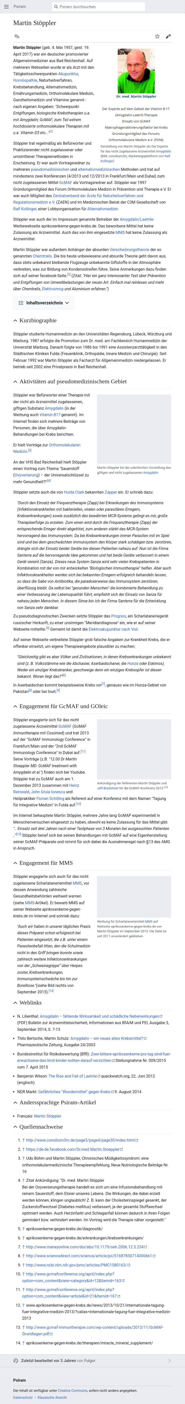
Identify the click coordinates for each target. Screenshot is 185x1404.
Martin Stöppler (47, 1116)
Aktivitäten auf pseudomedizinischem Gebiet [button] (73, 381)
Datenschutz (23, 1398)
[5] (47, 628)
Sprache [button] (18, 38)
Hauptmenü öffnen (8, 9)
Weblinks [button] (31, 1002)
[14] (51, 991)
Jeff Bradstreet (107, 788)
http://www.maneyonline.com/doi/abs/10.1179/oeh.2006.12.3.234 (85, 1247)
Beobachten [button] (159, 38)
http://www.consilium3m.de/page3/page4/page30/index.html (80, 1140)
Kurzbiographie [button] (38, 320)
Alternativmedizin (102, 209)
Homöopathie (25, 80)
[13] (18, 834)
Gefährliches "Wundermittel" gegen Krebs (74, 1091)
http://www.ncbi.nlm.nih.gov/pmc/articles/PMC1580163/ (76, 1265)
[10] (166, 787)
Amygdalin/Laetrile (136, 219)
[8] (30, 690)
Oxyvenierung (26, 475)
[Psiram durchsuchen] (98, 6)
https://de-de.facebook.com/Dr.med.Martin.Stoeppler (73, 1149)
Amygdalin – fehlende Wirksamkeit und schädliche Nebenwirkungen (99, 1016)
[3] (29, 450)
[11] (83, 751)
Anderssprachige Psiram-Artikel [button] (58, 1102)
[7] (103, 683)
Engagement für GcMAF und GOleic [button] (64, 706)
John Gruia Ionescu (48, 792)
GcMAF (65, 182)
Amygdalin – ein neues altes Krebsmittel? (106, 1038)
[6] (64, 675)
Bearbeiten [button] (170, 38)
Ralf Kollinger (24, 209)
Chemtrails (42, 256)
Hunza (132, 663)
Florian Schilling (50, 798)
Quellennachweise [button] (41, 1126)
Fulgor (89, 1360)
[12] (78, 804)
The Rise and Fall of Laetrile (72, 1076)
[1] (51, 131)
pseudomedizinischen (50, 169)
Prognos (118, 616)
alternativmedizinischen (99, 169)
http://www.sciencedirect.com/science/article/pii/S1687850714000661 (89, 1256)
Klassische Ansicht (52, 1398)
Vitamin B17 (50, 414)
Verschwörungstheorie (129, 249)
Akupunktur (68, 74)
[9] (58, 690)
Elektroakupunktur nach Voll (113, 629)
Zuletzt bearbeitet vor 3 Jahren (48, 1360)
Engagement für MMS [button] (46, 863)
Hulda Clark (74, 492)
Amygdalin (163, 151)
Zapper (111, 492)
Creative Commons (72, 1391)
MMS (120, 232)
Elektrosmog (53, 289)
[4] (49, 480)
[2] (68, 274)
